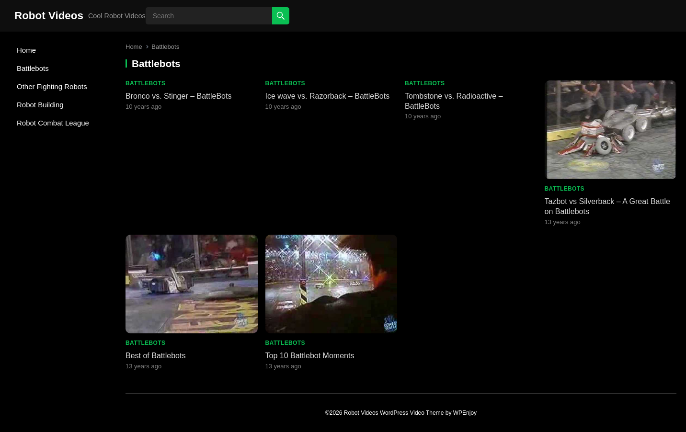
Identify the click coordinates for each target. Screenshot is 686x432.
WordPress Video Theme (412, 412)
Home (26, 50)
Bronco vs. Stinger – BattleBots (178, 96)
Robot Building (40, 105)
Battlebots (33, 68)
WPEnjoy (465, 412)
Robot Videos (48, 16)
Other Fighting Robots (52, 86)
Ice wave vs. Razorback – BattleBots (327, 96)
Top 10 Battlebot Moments (309, 356)
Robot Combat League (53, 123)
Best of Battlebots (155, 356)
